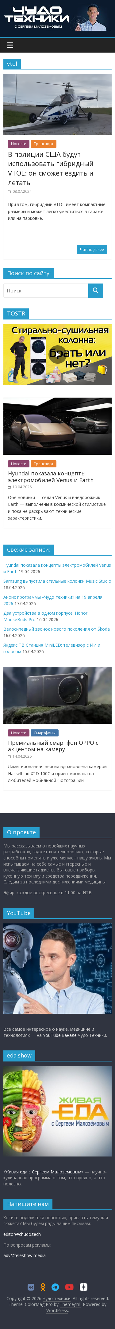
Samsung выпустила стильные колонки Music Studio (57, 581)
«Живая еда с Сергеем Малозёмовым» (43, 1172)
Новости (18, 143)
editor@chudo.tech (22, 1234)
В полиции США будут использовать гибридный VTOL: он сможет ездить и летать (51, 168)
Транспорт (43, 143)
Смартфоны (45, 733)
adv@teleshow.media (24, 1255)
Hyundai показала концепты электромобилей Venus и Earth (51, 477)
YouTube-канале (60, 1035)
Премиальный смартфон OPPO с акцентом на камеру (53, 746)
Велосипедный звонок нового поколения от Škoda (56, 629)
